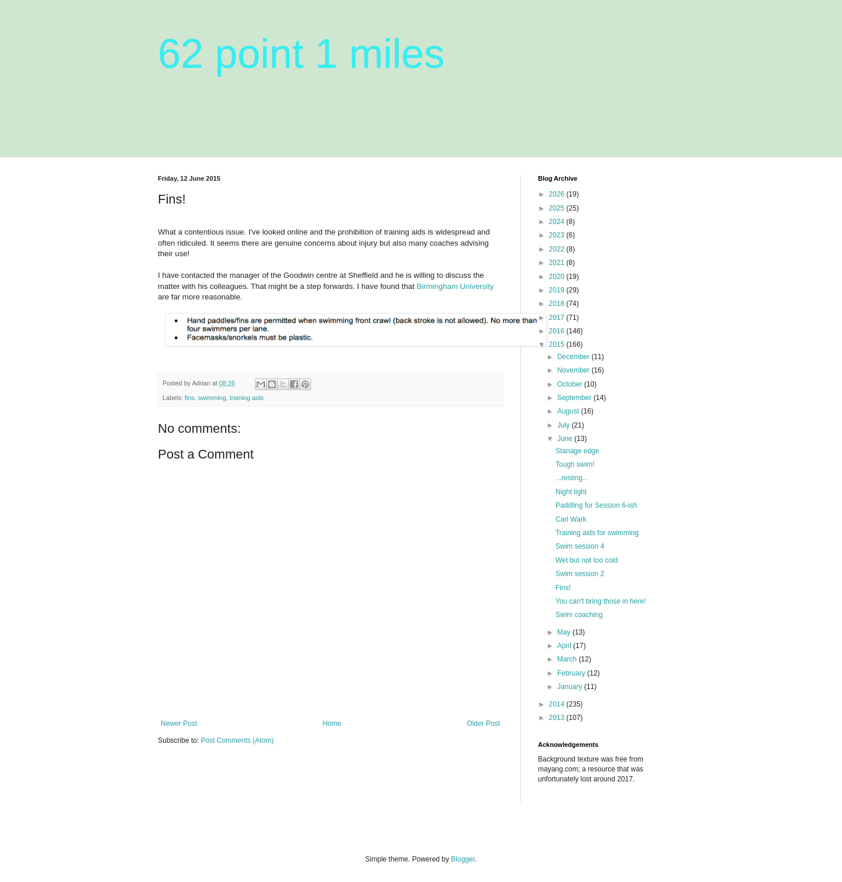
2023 (558, 235)
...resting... (571, 478)
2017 (558, 317)
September (575, 398)
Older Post (483, 723)
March (568, 659)
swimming (212, 397)
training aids (247, 397)
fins (190, 397)
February (572, 673)
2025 (558, 208)
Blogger (463, 859)
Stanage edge (577, 451)
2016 (558, 331)
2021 (558, 263)
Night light (570, 492)
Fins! (563, 588)
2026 (558, 194)
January (570, 687)
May (564, 632)
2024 (558, 222)
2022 (558, 249)
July (564, 425)
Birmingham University (455, 286)
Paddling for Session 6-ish (596, 505)
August (569, 411)
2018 (558, 303)
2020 (558, 277)
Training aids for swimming (597, 533)
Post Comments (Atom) (237, 740)
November (574, 370)
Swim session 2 (579, 574)
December (574, 357)
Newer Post (179, 723)
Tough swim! (575, 464)
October (570, 384)
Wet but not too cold (586, 560)
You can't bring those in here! (600, 601)
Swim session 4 (579, 546)
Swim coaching (579, 615)
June (565, 439)
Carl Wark (570, 519)
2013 (558, 718)
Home (332, 723)
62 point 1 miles (301, 54)
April (565, 646)
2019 (558, 290)
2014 (558, 704)
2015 (558, 344)
